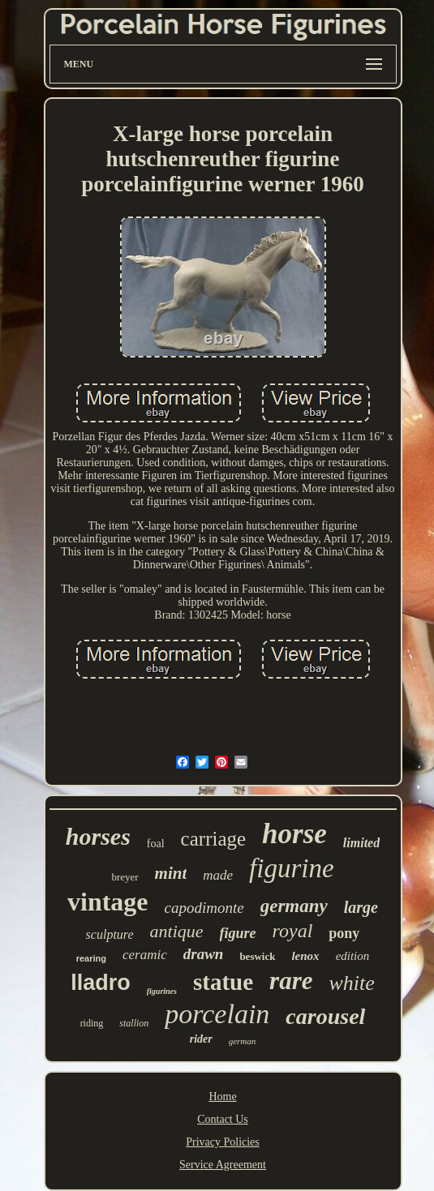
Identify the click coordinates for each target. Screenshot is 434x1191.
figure (238, 933)
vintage (107, 901)
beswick (257, 956)
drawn (203, 953)
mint (171, 873)
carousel (325, 1016)
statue (223, 982)
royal (293, 930)
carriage (213, 839)
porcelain (217, 1014)
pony (344, 933)
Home (222, 1096)
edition (353, 955)
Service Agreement (222, 1165)
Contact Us (222, 1119)
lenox (305, 955)
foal (156, 844)
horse (294, 834)
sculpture (110, 934)
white (351, 983)
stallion (133, 1023)
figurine (291, 868)
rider (201, 1039)
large (361, 907)
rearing (91, 958)
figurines (162, 991)
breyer (124, 877)
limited (361, 843)
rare (290, 980)
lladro (101, 982)
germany (294, 906)
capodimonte (204, 907)
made (218, 875)
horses (98, 836)
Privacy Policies (223, 1142)
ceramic (144, 954)
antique (177, 931)
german (242, 1041)
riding (92, 1023)
